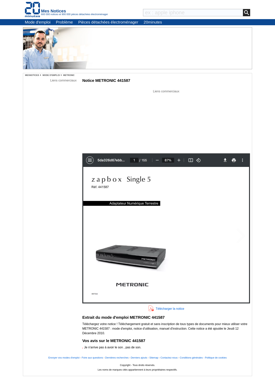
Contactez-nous (169, 357)
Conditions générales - (192, 357)
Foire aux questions (92, 357)
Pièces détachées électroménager (108, 22)
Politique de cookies (216, 357)
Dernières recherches (117, 357)
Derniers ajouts (139, 357)
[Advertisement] (166, 120)
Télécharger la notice (170, 308)
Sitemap (153, 357)
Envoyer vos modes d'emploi (63, 357)
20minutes (153, 22)
